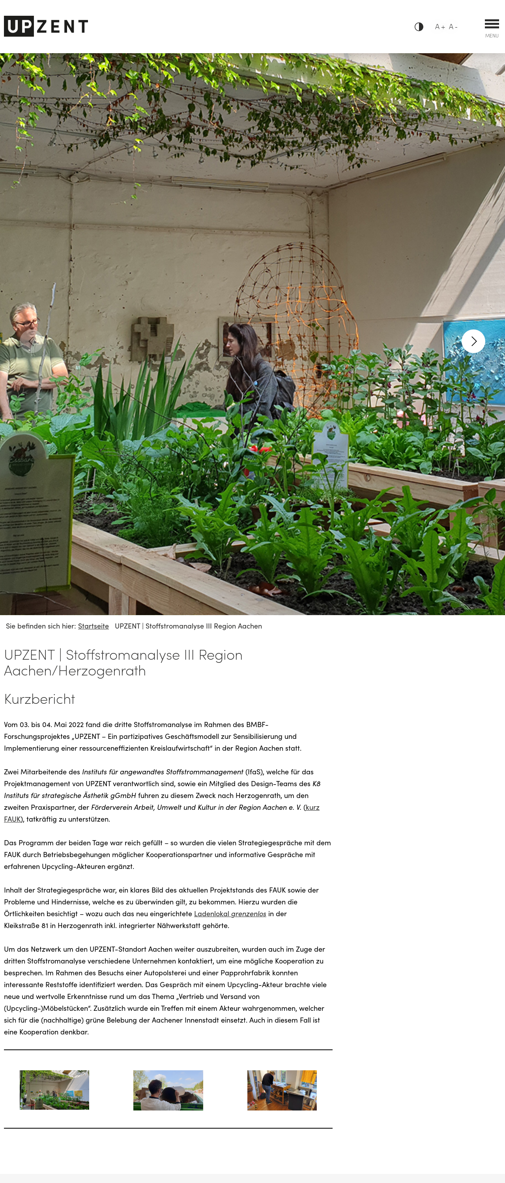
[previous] (31, 341)
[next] (473, 341)
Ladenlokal (230, 913)
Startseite (93, 626)
